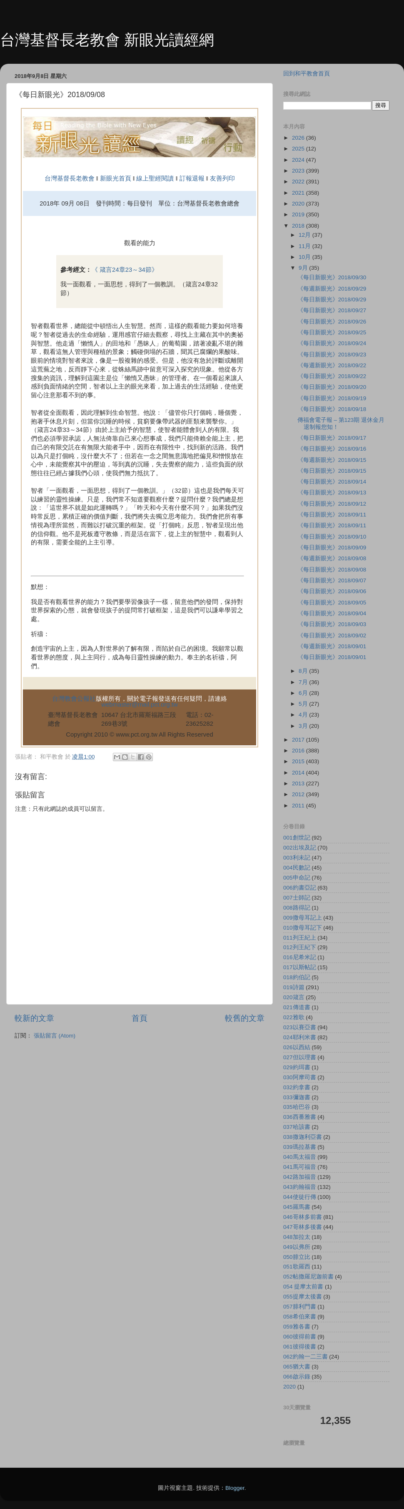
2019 (299, 214)
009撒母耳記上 (302, 918)
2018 (299, 226)
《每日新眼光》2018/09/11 (332, 514)
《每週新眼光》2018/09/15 (332, 460)
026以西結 (296, 1047)
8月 (304, 671)
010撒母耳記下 (302, 928)
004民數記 (296, 868)
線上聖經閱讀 (154, 178)
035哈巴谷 (296, 1107)
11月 (305, 246)
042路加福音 (299, 1177)
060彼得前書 (299, 1337)
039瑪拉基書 (299, 1147)
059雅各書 (296, 1327)
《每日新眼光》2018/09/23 (332, 354)
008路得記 (296, 908)
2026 (299, 138)
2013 (299, 783)
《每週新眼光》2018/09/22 (332, 365)
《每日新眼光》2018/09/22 (332, 376)
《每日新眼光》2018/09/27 (332, 310)
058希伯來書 (299, 1316)
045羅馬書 (296, 1207)
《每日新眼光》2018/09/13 (332, 492)
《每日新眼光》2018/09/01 (332, 657)
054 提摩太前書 (303, 1286)
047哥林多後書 (302, 1227)
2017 (299, 740)
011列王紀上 (299, 938)
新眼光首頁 (115, 178)
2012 (299, 794)
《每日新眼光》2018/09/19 (332, 398)
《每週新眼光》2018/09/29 (332, 289)
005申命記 (296, 878)
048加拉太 (296, 1237)
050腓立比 (296, 1257)
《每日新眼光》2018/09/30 (332, 277)
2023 (299, 171)
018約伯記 (296, 977)
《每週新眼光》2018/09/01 (332, 646)
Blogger (234, 1488)
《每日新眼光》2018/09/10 (332, 537)
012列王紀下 (299, 947)
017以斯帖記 (299, 967)
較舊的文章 (244, 1018)
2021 (299, 193)
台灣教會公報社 (74, 698)
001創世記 (296, 838)
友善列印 (222, 178)
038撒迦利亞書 (302, 1137)
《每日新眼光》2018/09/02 (332, 635)
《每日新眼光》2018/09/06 (332, 591)
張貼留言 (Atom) (54, 1036)
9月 (304, 268)
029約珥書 (296, 1067)
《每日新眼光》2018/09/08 (332, 570)
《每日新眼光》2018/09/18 (332, 409)
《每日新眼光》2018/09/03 (332, 624)
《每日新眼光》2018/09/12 (332, 504)
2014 (299, 773)
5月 (304, 704)
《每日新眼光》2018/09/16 (332, 449)
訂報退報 (192, 178)
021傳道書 (296, 1007)
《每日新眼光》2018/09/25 (332, 332)
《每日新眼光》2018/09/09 (332, 547)
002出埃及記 (299, 848)
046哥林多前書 (302, 1217)
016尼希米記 (299, 957)
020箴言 (293, 997)
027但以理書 (299, 1057)
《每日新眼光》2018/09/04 (332, 613)
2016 (299, 750)
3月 (304, 726)
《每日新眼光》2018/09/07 (332, 580)
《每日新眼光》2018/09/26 (332, 321)
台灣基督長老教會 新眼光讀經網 (107, 39)
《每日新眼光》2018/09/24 (332, 343)
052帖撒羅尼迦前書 (308, 1276)
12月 (305, 235)
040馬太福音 (299, 1157)
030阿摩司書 (299, 1077)
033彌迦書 (296, 1097)
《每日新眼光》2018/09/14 (332, 482)
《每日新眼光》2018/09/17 (332, 438)
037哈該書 (296, 1127)
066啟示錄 (296, 1377)
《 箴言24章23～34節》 (125, 269)
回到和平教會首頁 (306, 73)
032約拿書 (296, 1087)
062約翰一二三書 (305, 1357)
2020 (299, 204)
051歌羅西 (296, 1266)
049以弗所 (296, 1247)
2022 (299, 181)
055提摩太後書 (302, 1296)
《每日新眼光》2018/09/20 (332, 387)
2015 (299, 761)
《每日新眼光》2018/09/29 (332, 299)
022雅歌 (293, 1017)
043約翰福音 (299, 1187)
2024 (299, 160)
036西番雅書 (299, 1117)
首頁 (139, 1018)
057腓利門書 (299, 1306)
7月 (304, 682)
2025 (299, 148)
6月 (304, 693)
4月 (304, 715)
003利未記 (296, 858)
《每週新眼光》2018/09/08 (332, 558)
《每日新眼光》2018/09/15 (332, 471)
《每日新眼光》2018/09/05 (332, 602)
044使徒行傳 (299, 1197)
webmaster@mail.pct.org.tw (139, 704)
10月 (305, 257)
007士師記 (296, 898)
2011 (299, 805)
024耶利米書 (299, 1037)
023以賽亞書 (299, 1027)
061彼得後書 (299, 1347)
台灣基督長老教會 (70, 178)
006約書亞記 (299, 888)
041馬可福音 (299, 1167)
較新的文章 (34, 1018)
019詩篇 (293, 987)
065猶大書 (296, 1367)
